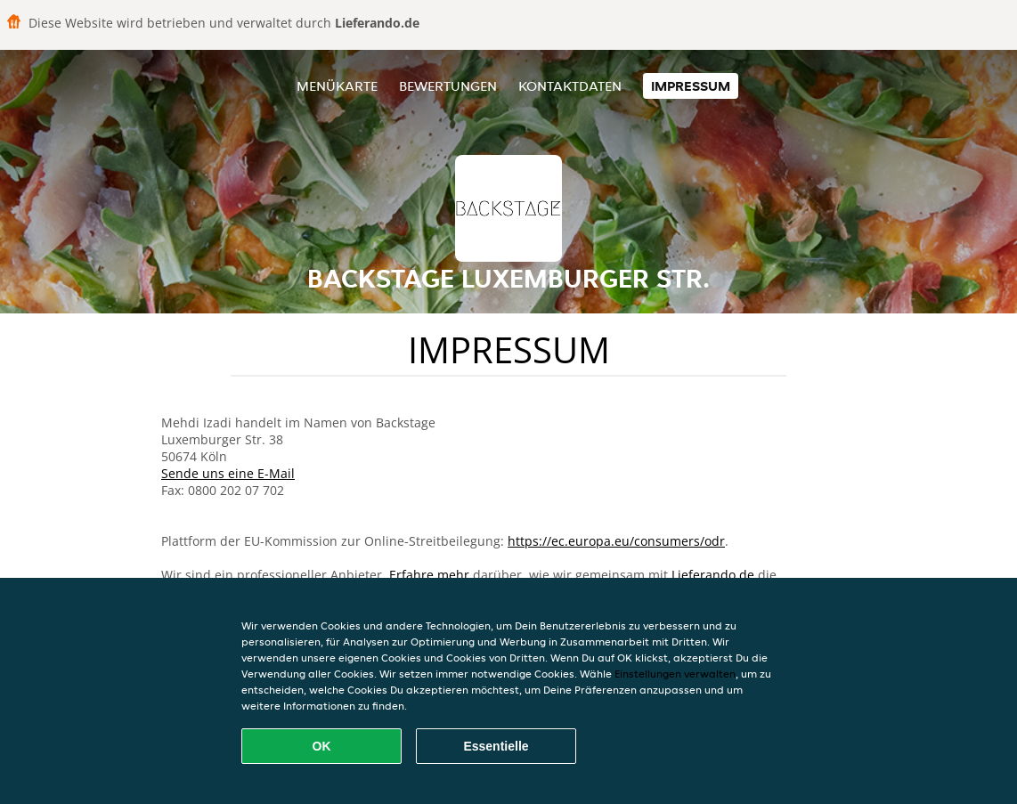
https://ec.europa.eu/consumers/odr (616, 540)
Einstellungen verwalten (675, 673)
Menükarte (337, 86)
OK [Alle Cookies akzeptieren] (322, 746)
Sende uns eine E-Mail (228, 473)
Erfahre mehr (429, 574)
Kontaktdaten (570, 86)
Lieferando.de (712, 574)
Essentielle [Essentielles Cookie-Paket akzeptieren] (495, 746)
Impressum (690, 86)
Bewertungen (448, 86)
